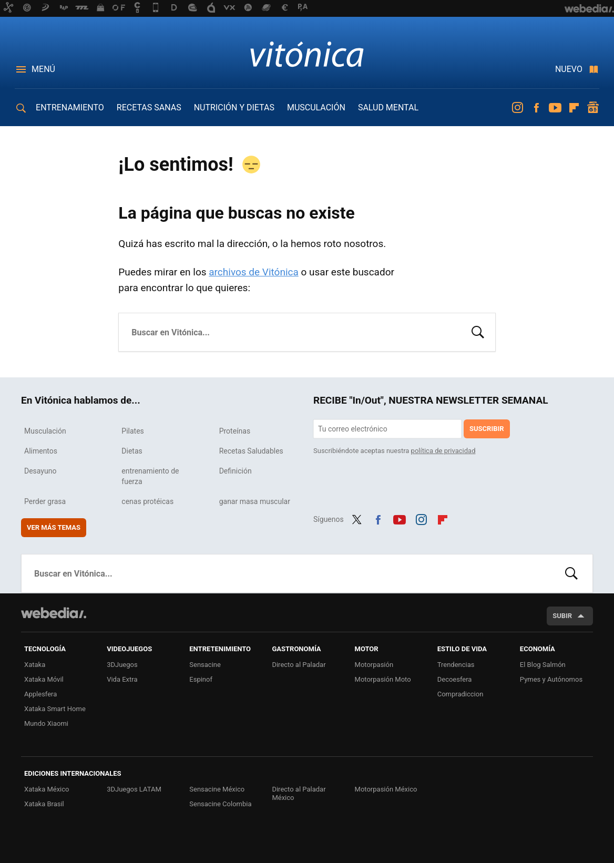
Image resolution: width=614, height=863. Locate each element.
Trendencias (456, 665)
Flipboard (574, 107)
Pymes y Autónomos (551, 679)
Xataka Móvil (44, 679)
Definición (235, 471)
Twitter (357, 518)
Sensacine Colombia (220, 804)
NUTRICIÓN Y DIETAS (234, 107)
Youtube (555, 107)
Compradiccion (460, 694)
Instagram (517, 107)
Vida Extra (122, 679)
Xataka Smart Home (55, 709)
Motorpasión (374, 665)
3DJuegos (122, 665)
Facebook (536, 107)
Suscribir (486, 429)
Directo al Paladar (298, 665)
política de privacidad (443, 451)
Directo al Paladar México (298, 793)
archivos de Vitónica (254, 272)
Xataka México (46, 789)
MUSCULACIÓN (316, 107)
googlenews (593, 107)
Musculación (45, 431)
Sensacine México (216, 789)
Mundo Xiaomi (46, 723)
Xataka (34, 665)
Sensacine (205, 665)
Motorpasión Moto (383, 679)
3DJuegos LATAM (134, 789)
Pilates (132, 431)
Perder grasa (45, 501)
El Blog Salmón (543, 665)
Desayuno (40, 471)
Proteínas (234, 431)
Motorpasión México (386, 789)
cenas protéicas (147, 501)
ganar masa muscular (254, 501)
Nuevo (568, 69)
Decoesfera (454, 679)
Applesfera (40, 694)
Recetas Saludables (251, 451)
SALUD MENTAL (388, 107)
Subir (562, 616)
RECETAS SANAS (149, 107)
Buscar (477, 331)
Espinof (200, 679)
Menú (43, 69)
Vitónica (307, 53)
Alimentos (40, 451)
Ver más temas (53, 527)
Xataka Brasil (44, 804)
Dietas (131, 451)
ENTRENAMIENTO (70, 107)
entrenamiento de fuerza (150, 476)
